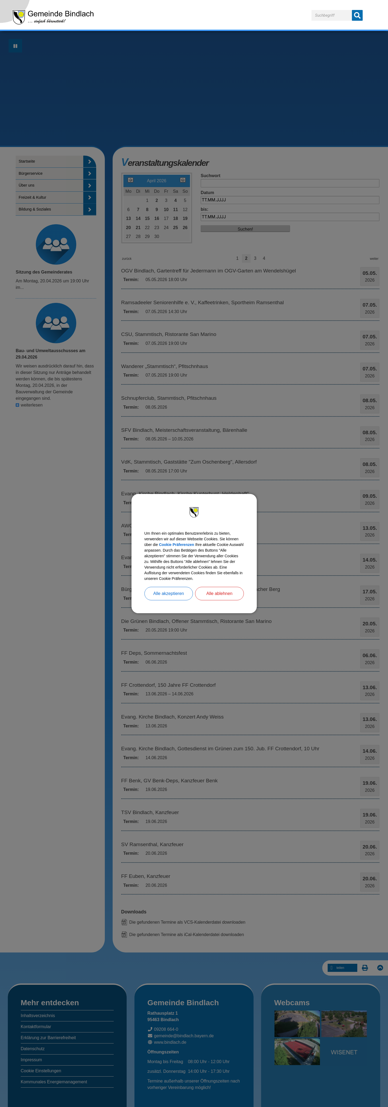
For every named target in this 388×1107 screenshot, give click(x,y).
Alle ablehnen (219, 600)
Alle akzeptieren (168, 600)
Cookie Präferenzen (196, 539)
